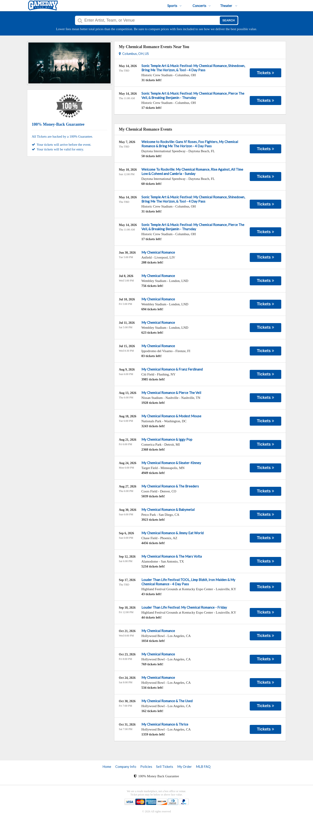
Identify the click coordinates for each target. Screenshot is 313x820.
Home (106, 766)
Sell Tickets (164, 766)
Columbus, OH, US (134, 53)
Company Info (125, 766)
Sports (174, 6)
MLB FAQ (203, 766)
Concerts (202, 6)
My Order (184, 766)
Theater (228, 6)
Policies (146, 766)
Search (228, 20)
